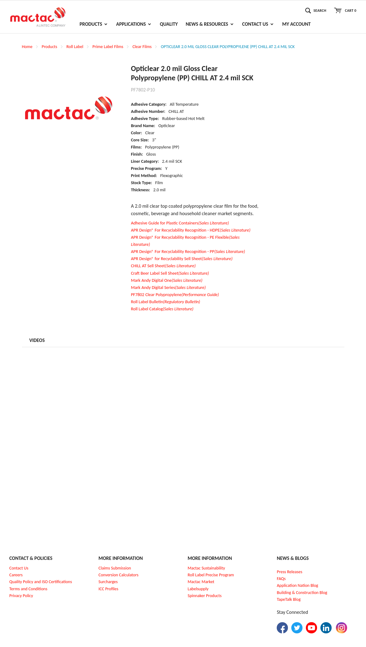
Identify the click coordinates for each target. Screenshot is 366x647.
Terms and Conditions (28, 589)
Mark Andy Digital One (166, 280)
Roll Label (74, 46)
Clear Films (142, 46)
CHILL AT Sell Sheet (163, 265)
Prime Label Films (107, 46)
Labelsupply (198, 589)
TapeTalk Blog (289, 599)
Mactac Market (201, 581)
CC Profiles (108, 589)
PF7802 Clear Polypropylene (175, 294)
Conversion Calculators (119, 575)
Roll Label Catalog (162, 309)
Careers (16, 575)
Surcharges (108, 581)
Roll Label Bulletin (165, 301)
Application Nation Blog (297, 585)
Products (49, 46)
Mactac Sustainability (206, 568)
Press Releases (289, 571)
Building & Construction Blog (302, 592)
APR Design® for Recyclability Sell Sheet (181, 258)
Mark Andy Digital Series (168, 287)
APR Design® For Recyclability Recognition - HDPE (190, 230)
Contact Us (19, 568)
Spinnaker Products (205, 595)
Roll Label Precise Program (211, 575)
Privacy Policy (21, 595)
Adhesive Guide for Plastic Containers (180, 223)
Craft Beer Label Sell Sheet (170, 273)
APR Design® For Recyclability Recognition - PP (188, 251)
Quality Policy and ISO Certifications (40, 581)
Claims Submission (115, 568)
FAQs (281, 578)
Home (27, 46)
